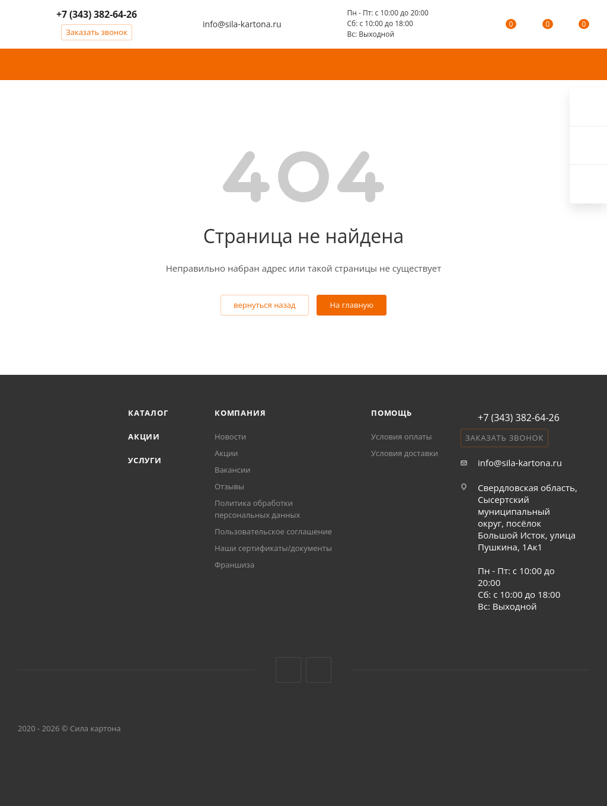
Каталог (148, 412)
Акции (144, 436)
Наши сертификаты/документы (273, 548)
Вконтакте (288, 670)
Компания (240, 412)
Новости (230, 436)
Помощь (391, 412)
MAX (318, 670)
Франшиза (234, 564)
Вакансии (233, 469)
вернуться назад (264, 305)
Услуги (145, 460)
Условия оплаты (401, 436)
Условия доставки (404, 453)
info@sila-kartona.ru (242, 24)
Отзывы (229, 486)
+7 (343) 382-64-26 (96, 14)
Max (588, 184)
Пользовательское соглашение (273, 531)
